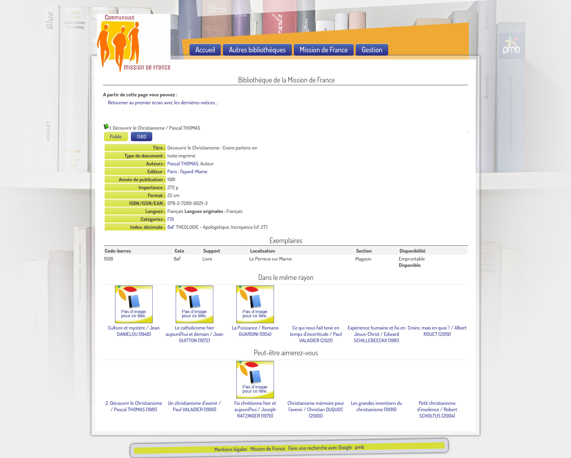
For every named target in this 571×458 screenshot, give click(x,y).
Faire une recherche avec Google (320, 447)
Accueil (205, 49)
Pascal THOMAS (182, 163)
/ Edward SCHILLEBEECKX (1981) (377, 333)
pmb (359, 447)
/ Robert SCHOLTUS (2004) (437, 409)
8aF (171, 227)
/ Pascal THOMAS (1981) (133, 406)
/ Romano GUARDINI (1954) (255, 330)
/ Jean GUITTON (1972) (194, 333)
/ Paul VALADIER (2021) (316, 333)
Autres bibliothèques (257, 49)
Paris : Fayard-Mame (187, 171)
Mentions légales (230, 449)
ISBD (141, 136)
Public (116, 136)
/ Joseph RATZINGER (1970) (255, 409)
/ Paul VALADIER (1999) (194, 406)
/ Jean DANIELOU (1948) (134, 330)
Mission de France (267, 448)
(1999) (376, 406)
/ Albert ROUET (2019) (437, 330)
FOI (170, 219)
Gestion (372, 49)
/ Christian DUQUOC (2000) (315, 409)
